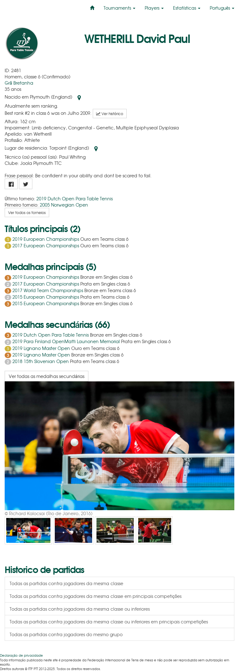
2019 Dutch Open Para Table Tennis (74, 198)
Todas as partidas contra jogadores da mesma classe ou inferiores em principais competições (109, 621)
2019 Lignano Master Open (41, 348)
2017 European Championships (45, 245)
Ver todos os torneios (27, 212)
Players (154, 8)
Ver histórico (109, 113)
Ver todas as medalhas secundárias (46, 376)
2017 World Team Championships (47, 290)
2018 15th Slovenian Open (40, 361)
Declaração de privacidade (21, 655)
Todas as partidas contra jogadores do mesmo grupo (66, 634)
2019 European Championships (45, 239)
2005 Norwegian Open (64, 205)
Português (222, 8)
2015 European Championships (45, 297)
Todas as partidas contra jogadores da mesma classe (66, 583)
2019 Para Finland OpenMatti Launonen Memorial (66, 341)
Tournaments (119, 8)
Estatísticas (186, 8)
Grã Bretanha (19, 83)
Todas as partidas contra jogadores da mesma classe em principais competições (95, 596)
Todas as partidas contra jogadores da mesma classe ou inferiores (80, 609)
